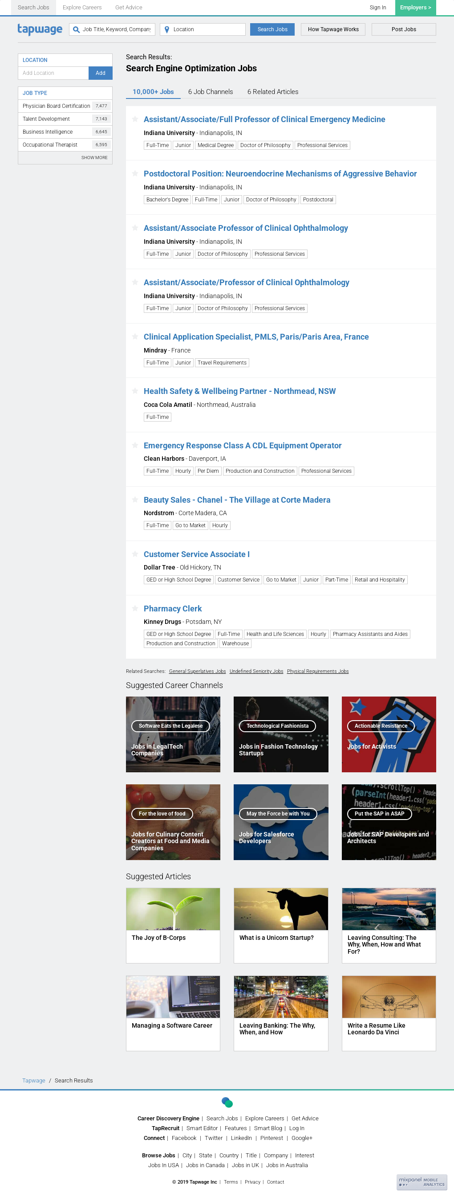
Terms (231, 1182)
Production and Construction (260, 471)
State (205, 1155)
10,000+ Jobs (153, 92)
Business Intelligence (67, 131)
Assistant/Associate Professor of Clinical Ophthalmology (246, 228)
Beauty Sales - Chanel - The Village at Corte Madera (237, 499)
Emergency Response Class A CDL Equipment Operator (243, 445)
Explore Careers (82, 7)
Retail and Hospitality (380, 580)
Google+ (302, 1138)
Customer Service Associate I (197, 554)
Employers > (415, 7)
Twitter (214, 1138)
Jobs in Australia (287, 1165)
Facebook (184, 1138)
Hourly (183, 471)
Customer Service (238, 580)
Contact (275, 1182)
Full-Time (157, 145)
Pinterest (271, 1138)
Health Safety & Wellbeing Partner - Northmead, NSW (240, 391)
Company (276, 1155)
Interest (304, 1155)
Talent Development (67, 119)
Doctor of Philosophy (265, 145)
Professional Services (322, 145)
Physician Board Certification (67, 106)
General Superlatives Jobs (197, 671)
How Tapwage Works (333, 29)
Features (236, 1128)
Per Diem (208, 471)
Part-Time (336, 580)
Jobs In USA (163, 1165)
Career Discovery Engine (168, 1118)
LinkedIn (241, 1138)
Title (251, 1155)
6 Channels (210, 92)
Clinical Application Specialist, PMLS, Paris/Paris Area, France (256, 336)
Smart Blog (268, 1128)
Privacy (252, 1182)
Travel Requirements (222, 363)
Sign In (378, 7)
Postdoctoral (318, 200)
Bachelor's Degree (167, 200)
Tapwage (33, 1080)
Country (229, 1155)
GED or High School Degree (178, 580)
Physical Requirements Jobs (318, 671)
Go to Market (190, 525)
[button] (135, 119)
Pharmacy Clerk (173, 608)
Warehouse (235, 643)
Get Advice (128, 7)
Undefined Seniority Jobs (257, 671)
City (187, 1155)
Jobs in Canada (205, 1165)
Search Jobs (33, 7)
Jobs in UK (245, 1165)
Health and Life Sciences (275, 634)
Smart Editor (202, 1128)
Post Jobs (404, 29)
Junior (183, 145)
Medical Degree (216, 145)
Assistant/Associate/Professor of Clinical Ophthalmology (246, 282)
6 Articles (273, 92)
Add (100, 73)
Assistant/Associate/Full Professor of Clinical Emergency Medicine (264, 119)
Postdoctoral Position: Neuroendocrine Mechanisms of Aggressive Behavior (280, 173)
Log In (296, 1128)
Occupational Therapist (67, 144)
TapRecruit (165, 1128)
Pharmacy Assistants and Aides (370, 634)
